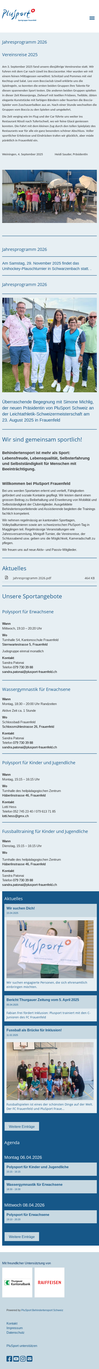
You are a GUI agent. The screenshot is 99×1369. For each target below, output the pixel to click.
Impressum (15, 1328)
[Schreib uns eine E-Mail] (29, 1359)
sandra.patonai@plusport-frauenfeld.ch (29, 672)
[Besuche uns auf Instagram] (23, 1359)
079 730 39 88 (23, 667)
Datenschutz (16, 1332)
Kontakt (12, 1323)
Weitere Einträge (22, 1127)
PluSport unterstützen (22, 1346)
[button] (50, 1169)
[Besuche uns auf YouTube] (16, 1359)
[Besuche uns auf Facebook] (9, 1359)
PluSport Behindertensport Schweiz (42, 1310)
